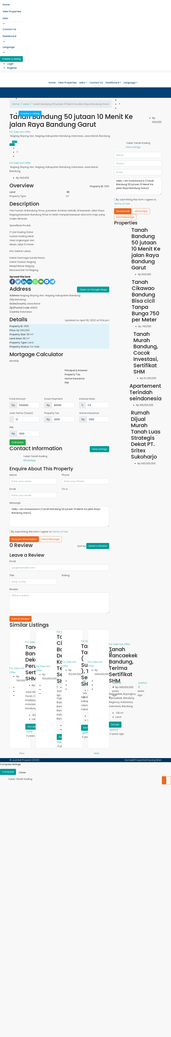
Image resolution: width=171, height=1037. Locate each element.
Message (15, 503)
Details (31, 726)
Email (12, 489)
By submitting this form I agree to (38, 531)
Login (10, 63)
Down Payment (53, 398)
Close (22, 772)
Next (96, 753)
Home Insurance (89, 413)
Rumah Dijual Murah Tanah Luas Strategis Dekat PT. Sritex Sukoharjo (146, 434)
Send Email (122, 211)
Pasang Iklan (154, 760)
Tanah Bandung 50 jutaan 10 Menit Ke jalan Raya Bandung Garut (145, 248)
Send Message (51, 539)
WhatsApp (29, 460)
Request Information (24, 539)
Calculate (18, 442)
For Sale (14, 131)
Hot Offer (25, 131)
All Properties (139, 760)
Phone (65, 475)
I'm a (65, 489)
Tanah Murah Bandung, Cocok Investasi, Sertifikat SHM (145, 352)
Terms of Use (60, 531)
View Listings (99, 449)
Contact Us (9, 29)
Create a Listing (11, 59)
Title (11, 575)
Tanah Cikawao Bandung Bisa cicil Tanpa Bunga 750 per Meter (145, 300)
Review (13, 589)
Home (6, 4)
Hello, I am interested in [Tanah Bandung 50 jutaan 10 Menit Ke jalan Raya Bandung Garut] (59, 516)
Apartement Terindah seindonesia (145, 392)
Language (9, 47)
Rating (65, 575)
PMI (11, 427)
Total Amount (17, 398)
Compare (8, 771)
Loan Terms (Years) (21, 413)
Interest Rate (87, 398)
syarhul (86, 733)
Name (13, 475)
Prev (21, 753)
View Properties (12, 11)
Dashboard (9, 36)
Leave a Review (97, 546)
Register (12, 68)
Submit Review (20, 618)
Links (5, 18)
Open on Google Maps (93, 289)
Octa (29, 731)
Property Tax (51, 413)
